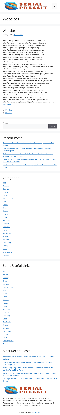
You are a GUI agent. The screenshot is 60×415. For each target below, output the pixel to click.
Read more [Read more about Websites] (7, 104)
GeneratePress (36, 412)
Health (5, 214)
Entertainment (8, 198)
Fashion (5, 202)
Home (5, 217)
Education (6, 195)
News (5, 230)
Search (5, 123)
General (6, 211)
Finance (5, 205)
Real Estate (7, 233)
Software (6, 239)
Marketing (6, 227)
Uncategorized (8, 252)
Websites (9, 30)
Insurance (6, 220)
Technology (7, 242)
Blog (4, 183)
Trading (5, 246)
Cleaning (6, 189)
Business (6, 186)
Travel (5, 249)
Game (5, 208)
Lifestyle (6, 224)
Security (6, 236)
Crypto (5, 192)
